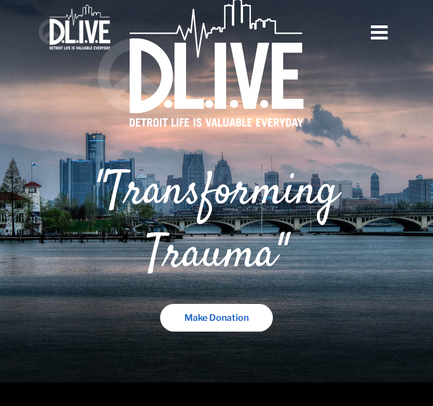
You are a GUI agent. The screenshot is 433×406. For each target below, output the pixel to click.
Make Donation (216, 317)
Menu (379, 33)
